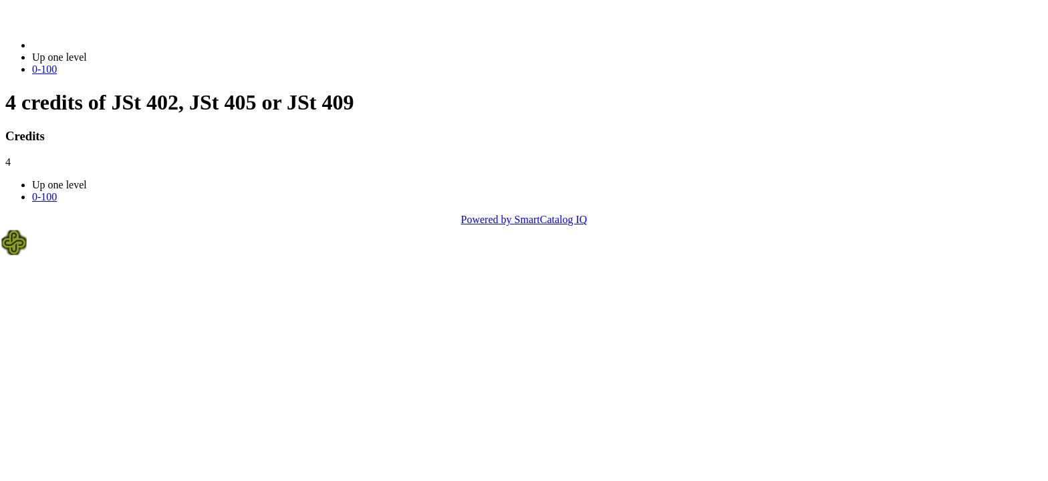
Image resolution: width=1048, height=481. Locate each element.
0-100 (44, 69)
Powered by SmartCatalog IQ (524, 219)
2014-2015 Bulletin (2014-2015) (102, 45)
